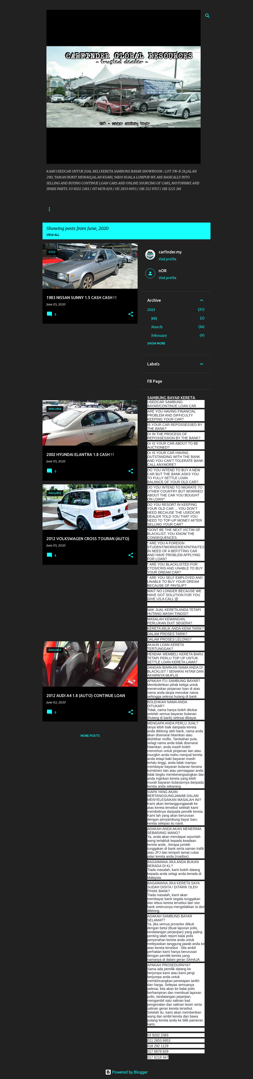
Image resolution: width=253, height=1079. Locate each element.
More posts (90, 735)
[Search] (208, 16)
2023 (151, 309)
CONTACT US (76, 209)
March (157, 327)
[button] (131, 314)
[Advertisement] (88, 362)
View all (52, 234)
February (159, 335)
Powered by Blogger (126, 1072)
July (154, 318)
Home (51, 209)
